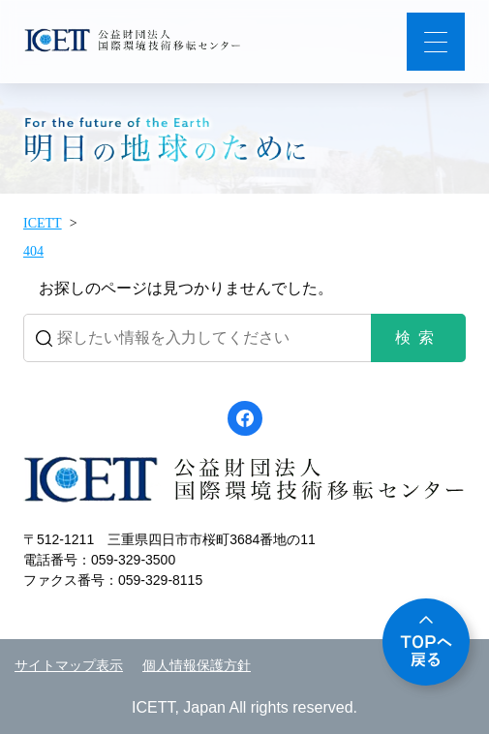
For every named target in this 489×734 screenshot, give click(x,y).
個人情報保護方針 (196, 665)
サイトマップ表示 (69, 665)
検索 (418, 337)
